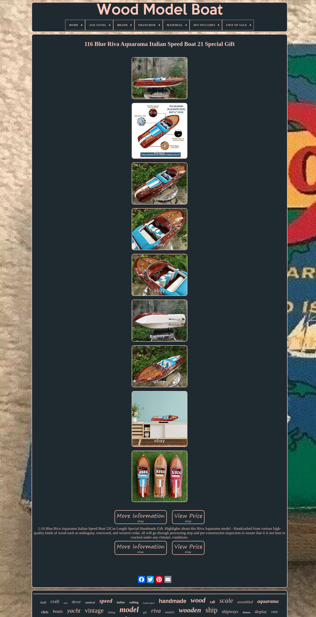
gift (145, 612)
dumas (246, 612)
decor (76, 602)
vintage (94, 610)
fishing (111, 612)
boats (58, 611)
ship (211, 610)
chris (44, 612)
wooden (190, 610)
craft (54, 601)
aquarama (267, 601)
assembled (245, 602)
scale (226, 600)
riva (156, 610)
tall (212, 602)
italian (121, 602)
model (129, 609)
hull (65, 603)
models (169, 612)
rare (274, 612)
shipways (230, 611)
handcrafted (148, 603)
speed (105, 601)
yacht (74, 610)
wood (198, 600)
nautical (90, 602)
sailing (133, 602)
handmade (172, 601)
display (261, 611)
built (43, 602)
